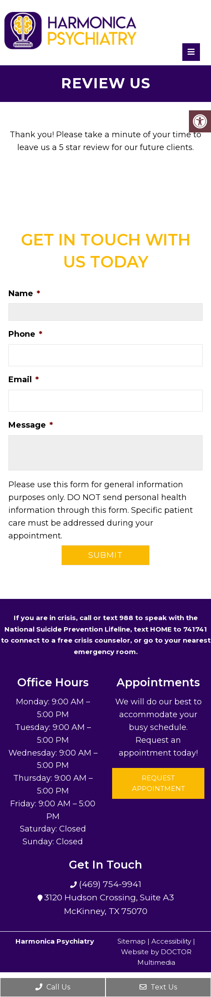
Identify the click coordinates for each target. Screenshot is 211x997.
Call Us (52, 987)
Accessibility (171, 941)
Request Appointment (158, 783)
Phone (25, 334)
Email (23, 379)
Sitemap (131, 941)
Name (24, 293)
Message (30, 425)
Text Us (158, 987)
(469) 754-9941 (109, 884)
